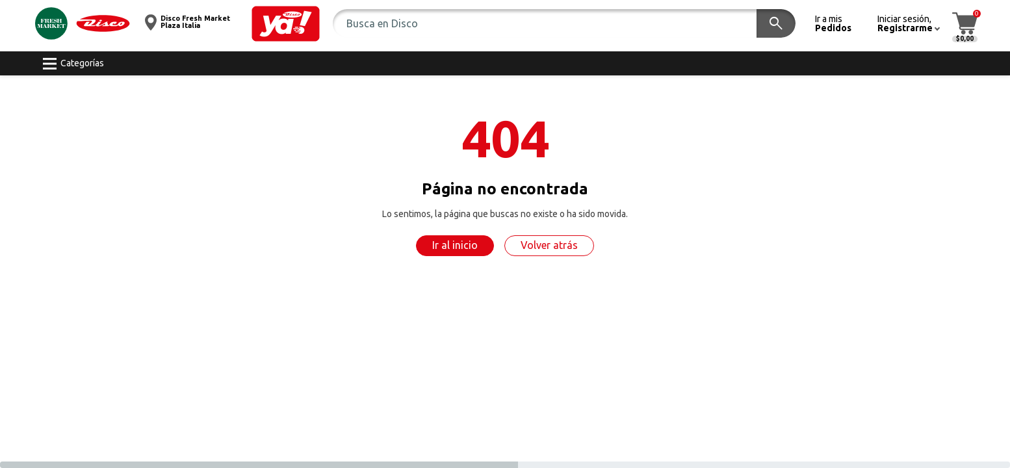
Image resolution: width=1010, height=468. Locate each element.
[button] (286, 24)
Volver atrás (549, 245)
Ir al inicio (455, 245)
